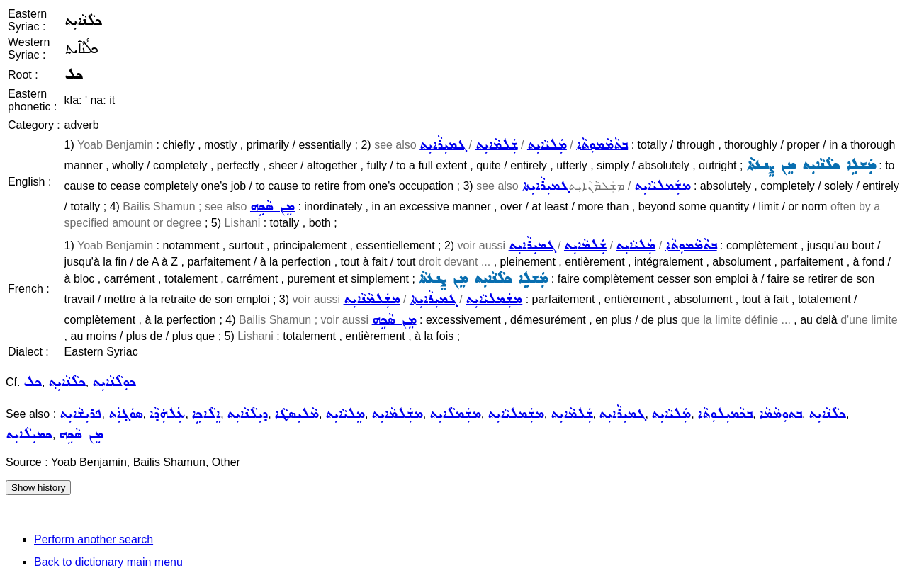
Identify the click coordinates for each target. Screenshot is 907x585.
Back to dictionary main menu (108, 562)
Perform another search (93, 539)
